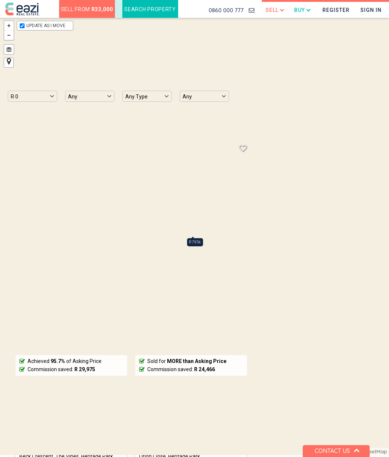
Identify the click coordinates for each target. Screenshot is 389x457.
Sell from (87, 9)
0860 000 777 (226, 10)
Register (336, 10)
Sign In (371, 10)
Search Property (150, 9)
